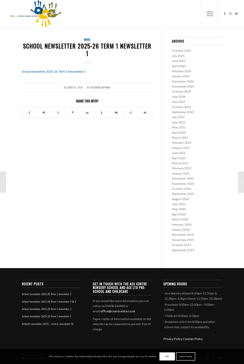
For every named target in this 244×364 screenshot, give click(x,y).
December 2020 (182, 178)
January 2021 (181, 173)
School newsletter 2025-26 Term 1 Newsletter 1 (54, 71)
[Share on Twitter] (44, 112)
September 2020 (183, 193)
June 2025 (178, 61)
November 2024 (183, 86)
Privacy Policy (172, 339)
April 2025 (179, 66)
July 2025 (178, 56)
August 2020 (180, 199)
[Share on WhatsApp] (58, 112)
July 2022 (178, 117)
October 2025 (181, 50)
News (87, 40)
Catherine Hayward (100, 87)
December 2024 (182, 81)
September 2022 (183, 112)
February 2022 (181, 142)
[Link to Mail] (236, 13)
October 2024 (181, 91)
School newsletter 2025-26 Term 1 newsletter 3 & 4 (49, 301)
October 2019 (181, 245)
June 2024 (178, 96)
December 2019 (182, 234)
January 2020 (181, 229)
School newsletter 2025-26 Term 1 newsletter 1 (46, 316)
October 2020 (181, 188)
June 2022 (178, 122)
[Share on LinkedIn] (87, 112)
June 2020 (178, 204)
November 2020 (183, 183)
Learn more (185, 356)
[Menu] (210, 14)
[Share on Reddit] (130, 112)
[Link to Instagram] (230, 13)
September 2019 (183, 250)
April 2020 (179, 214)
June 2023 (178, 101)
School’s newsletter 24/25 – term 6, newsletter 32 (48, 324)
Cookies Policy (193, 339)
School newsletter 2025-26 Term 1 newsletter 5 (46, 294)
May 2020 (179, 209)
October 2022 (181, 107)
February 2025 (181, 71)
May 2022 (179, 127)
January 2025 (181, 76)
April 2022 (179, 132)
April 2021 (179, 158)
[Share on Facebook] (29, 112)
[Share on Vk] (116, 112)
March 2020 (180, 219)
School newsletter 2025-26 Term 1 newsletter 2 (46, 309)
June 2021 (178, 153)
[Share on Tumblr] (102, 112)
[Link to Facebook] (225, 13)
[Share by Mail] (145, 112)
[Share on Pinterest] (73, 112)
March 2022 (180, 137)
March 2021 (180, 163)
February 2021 (181, 168)
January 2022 (181, 148)
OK (167, 356)
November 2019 (183, 240)
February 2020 (181, 224)
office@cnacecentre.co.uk (118, 311)
